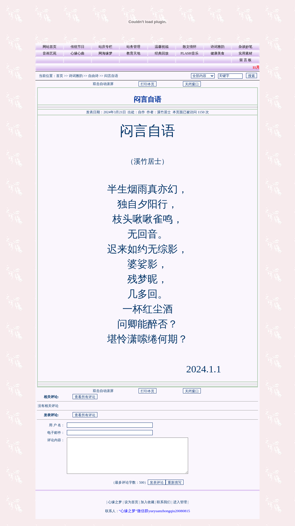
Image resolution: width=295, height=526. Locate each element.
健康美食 (217, 53)
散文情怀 (189, 47)
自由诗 (93, 76)
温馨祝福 (162, 47)
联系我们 (164, 509)
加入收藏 (147, 509)
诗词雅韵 (217, 47)
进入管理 (180, 509)
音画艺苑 (49, 53)
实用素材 (245, 53)
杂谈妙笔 (245, 47)
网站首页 (49, 47)
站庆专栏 (105, 47)
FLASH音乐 (189, 53)
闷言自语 (111, 76)
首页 (59, 76)
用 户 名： (57, 425)
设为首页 (131, 509)
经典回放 (162, 53)
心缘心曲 (77, 53)
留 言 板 (245, 60)
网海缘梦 (105, 53)
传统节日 (77, 47)
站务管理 (133, 47)
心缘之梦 (115, 509)
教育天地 (133, 53)
